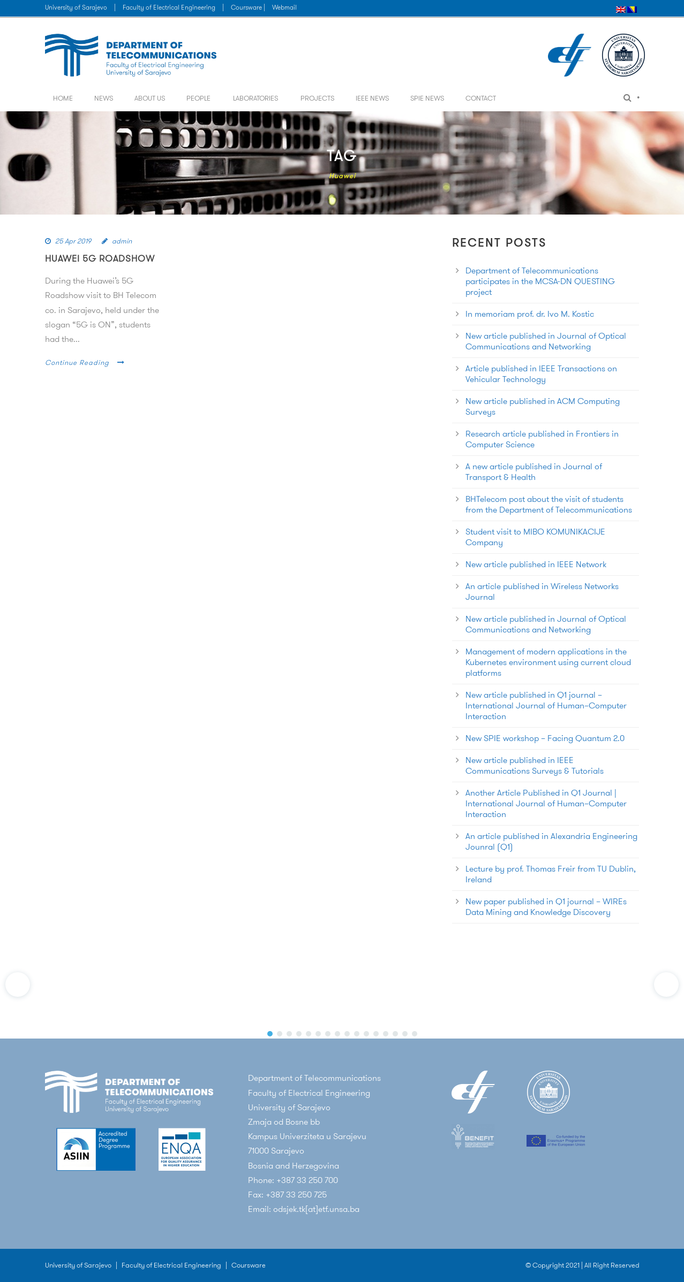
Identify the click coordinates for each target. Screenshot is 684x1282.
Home (63, 98)
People (198, 98)
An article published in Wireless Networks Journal (542, 591)
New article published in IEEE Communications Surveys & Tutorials (534, 765)
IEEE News (372, 98)
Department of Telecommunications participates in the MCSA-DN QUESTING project (540, 281)
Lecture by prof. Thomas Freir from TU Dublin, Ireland (550, 874)
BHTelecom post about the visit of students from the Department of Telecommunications (548, 504)
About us (149, 98)
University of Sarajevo (76, 7)
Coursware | (249, 7)
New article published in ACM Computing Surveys (542, 406)
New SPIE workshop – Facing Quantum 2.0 (545, 738)
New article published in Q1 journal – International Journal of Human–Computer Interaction (546, 705)
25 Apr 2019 (73, 241)
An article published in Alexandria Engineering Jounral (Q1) (551, 841)
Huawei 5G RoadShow (100, 258)
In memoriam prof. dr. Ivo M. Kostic (529, 314)
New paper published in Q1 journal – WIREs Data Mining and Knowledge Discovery (546, 906)
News (103, 98)
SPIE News (427, 98)
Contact (480, 98)
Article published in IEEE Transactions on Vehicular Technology (541, 373)
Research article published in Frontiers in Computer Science (542, 439)
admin (122, 241)
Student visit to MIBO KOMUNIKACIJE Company (535, 536)
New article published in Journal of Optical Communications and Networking (545, 341)
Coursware (248, 1265)
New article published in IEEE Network (535, 564)
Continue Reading (85, 362)
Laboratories (255, 98)
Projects (317, 98)
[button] (17, 984)
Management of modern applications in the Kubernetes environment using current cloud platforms (548, 662)
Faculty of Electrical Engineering (169, 7)
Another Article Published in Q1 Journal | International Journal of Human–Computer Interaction (546, 803)
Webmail (284, 7)
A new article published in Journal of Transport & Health (533, 471)
